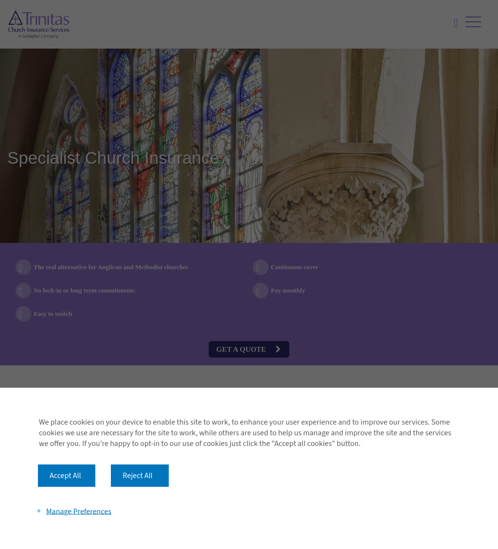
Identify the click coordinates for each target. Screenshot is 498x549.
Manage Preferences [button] (78, 511)
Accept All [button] (65, 475)
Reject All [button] (137, 475)
